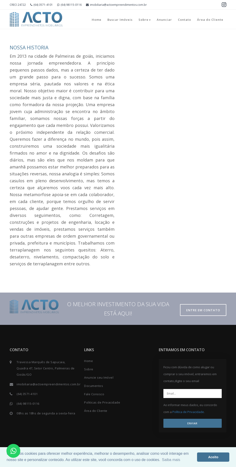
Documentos (93, 386)
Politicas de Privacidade (102, 402)
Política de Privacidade (188, 412)
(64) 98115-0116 (69, 5)
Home (96, 20)
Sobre (145, 20)
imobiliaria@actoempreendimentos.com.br (116, 5)
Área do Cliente (210, 20)
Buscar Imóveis (120, 20)
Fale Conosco (94, 394)
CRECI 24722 (18, 5)
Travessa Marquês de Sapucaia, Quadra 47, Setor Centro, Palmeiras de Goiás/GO (46, 368)
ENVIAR (192, 423)
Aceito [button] (213, 457)
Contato (184, 20)
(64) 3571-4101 (41, 5)
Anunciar (164, 20)
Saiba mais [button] (171, 460)
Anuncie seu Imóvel (98, 377)
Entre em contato (203, 310)
